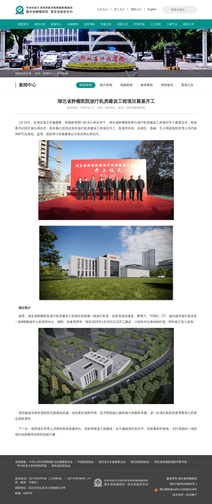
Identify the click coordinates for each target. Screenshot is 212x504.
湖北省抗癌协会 (60, 465)
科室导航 (89, 24)
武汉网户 (191, 494)
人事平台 (172, 24)
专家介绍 (105, 24)
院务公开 (188, 24)
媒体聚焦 (147, 85)
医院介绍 (39, 24)
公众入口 (102, 9)
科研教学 (73, 24)
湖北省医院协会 (139, 462)
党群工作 (122, 24)
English (152, 9)
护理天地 (139, 24)
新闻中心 (56, 26)
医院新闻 (62, 73)
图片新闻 (106, 85)
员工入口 (119, 9)
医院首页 (23, 24)
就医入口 (136, 9)
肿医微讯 (167, 85)
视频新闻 (126, 85)
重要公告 (187, 85)
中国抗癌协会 (85, 462)
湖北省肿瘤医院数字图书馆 (170, 462)
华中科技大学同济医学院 (32, 465)
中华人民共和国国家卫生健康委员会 (51, 462)
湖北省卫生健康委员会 (112, 462)
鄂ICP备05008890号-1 (183, 483)
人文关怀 (155, 24)
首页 (37, 73)
